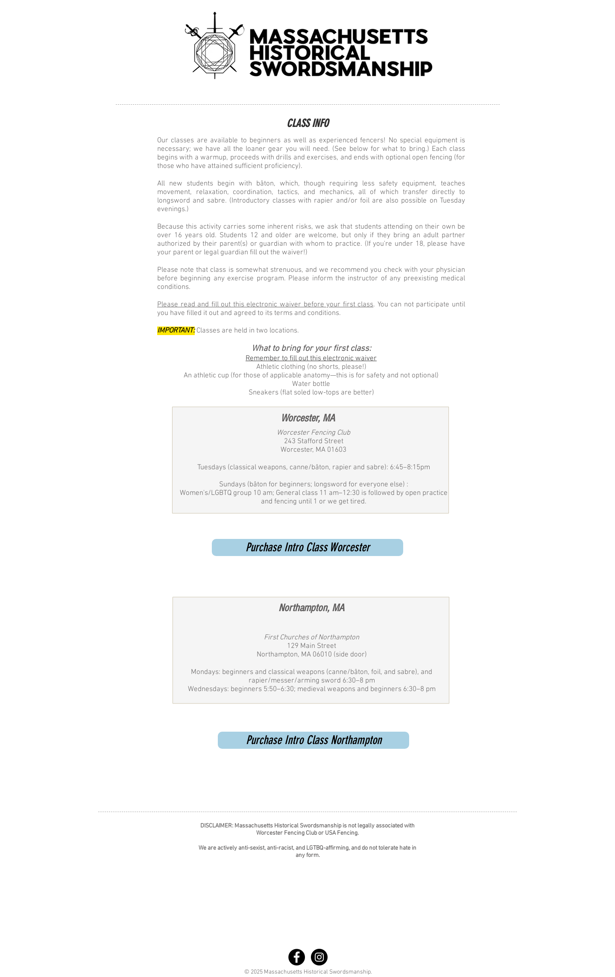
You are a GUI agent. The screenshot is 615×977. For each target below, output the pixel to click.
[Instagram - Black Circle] (319, 957)
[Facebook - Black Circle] (296, 957)
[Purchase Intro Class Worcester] (307, 547)
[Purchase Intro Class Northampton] (313, 740)
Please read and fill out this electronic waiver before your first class (265, 304)
